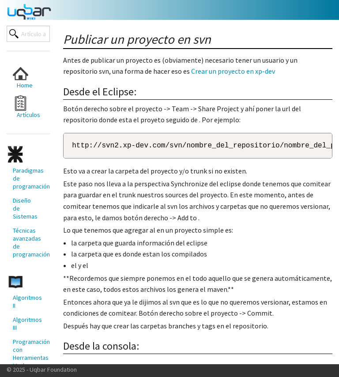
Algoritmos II (27, 301)
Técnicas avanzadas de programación (28, 242)
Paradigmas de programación (28, 178)
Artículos (26, 107)
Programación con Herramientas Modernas (28, 353)
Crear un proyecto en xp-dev (233, 71)
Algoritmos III (27, 324)
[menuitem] (25, 77)
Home (23, 77)
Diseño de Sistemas (25, 208)
